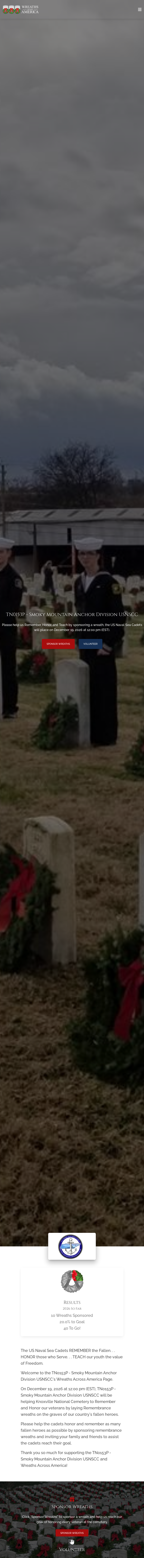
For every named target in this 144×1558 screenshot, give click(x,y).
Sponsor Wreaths (58, 644)
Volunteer (90, 644)
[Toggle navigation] (140, 9)
